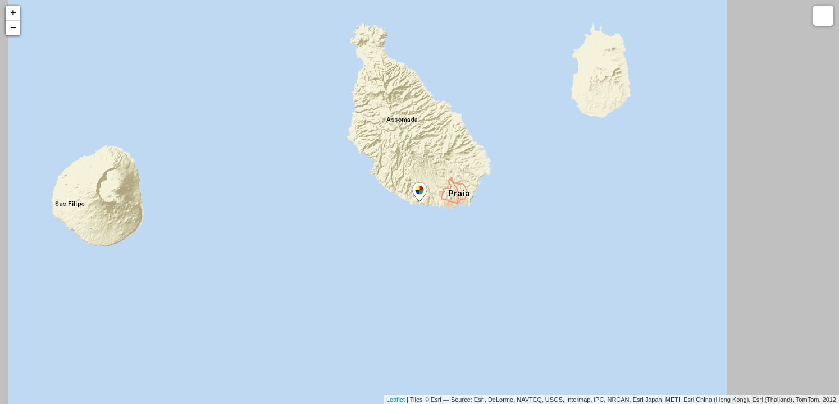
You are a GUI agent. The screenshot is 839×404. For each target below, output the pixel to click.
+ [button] (13, 13)
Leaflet (395, 399)
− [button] (13, 28)
